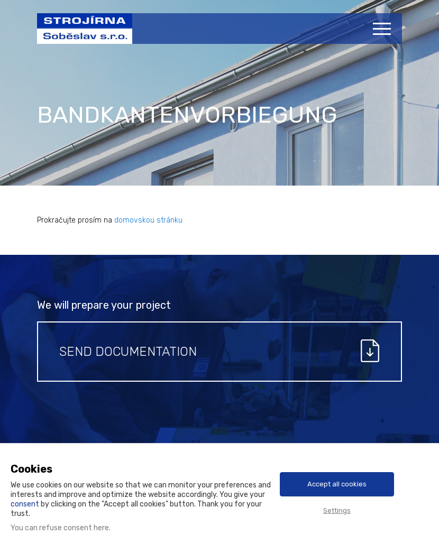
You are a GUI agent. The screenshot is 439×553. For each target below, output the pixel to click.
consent (25, 504)
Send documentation (128, 351)
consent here (86, 527)
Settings (337, 510)
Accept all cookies (337, 484)
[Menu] (383, 28)
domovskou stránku (148, 220)
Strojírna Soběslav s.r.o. (79, 34)
